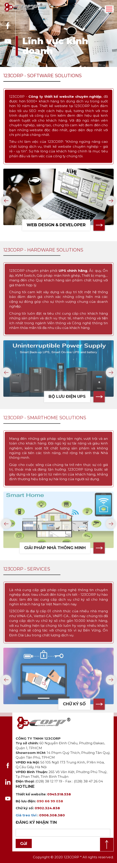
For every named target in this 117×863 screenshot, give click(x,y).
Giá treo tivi (26, 815)
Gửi (23, 843)
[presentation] (6, 203)
